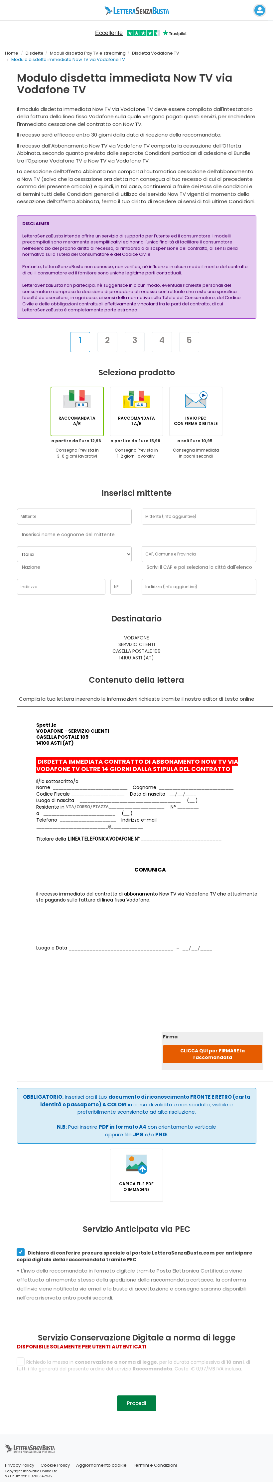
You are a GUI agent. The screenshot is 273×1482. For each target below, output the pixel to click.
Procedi (136, 1403)
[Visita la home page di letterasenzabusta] (136, 10)
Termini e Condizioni (155, 1465)
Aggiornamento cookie (101, 1465)
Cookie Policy (55, 1465)
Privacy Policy (19, 1465)
